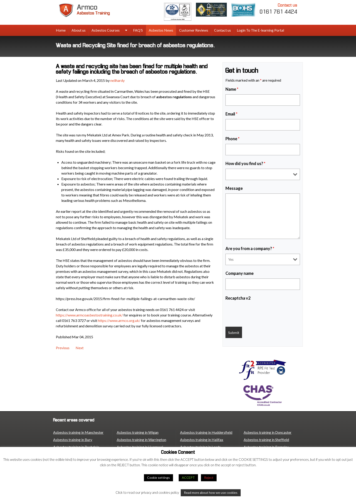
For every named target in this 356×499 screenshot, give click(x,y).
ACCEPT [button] (188, 477)
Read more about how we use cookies (210, 492)
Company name (239, 273)
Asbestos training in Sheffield (266, 439)
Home (61, 30)
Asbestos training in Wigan (137, 432)
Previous (62, 348)
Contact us (222, 30)
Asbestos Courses (105, 30)
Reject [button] (208, 477)
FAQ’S (138, 30)
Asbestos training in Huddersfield (206, 432)
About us (79, 30)
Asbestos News (161, 30)
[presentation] (259, 312)
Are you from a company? (249, 248)
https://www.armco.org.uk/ (119, 320)
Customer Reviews (193, 30)
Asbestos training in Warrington (141, 439)
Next (80, 348)
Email (231, 113)
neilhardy (117, 80)
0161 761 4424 (278, 8)
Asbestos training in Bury (72, 439)
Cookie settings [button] (158, 477)
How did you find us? (245, 163)
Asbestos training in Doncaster (268, 432)
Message (234, 188)
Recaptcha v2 (237, 298)
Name (231, 89)
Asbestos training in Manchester (78, 432)
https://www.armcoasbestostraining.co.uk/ (89, 315)
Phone (232, 138)
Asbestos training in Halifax (201, 439)
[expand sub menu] (126, 30)
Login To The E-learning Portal (260, 30)
